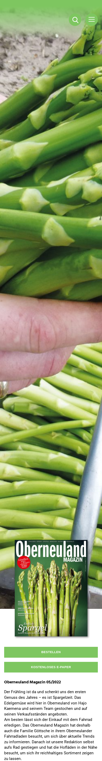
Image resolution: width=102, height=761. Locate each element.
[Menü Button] (91, 19)
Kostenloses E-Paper (51, 667)
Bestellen (51, 652)
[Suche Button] (75, 19)
